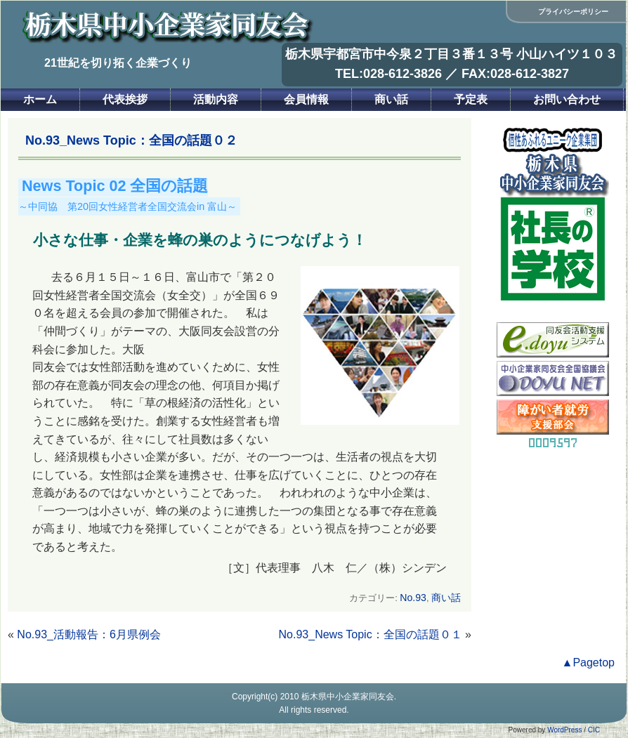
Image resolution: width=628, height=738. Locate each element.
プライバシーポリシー (573, 11)
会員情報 (306, 99)
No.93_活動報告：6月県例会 (89, 634)
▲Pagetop (588, 662)
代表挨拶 (125, 99)
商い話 (391, 99)
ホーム (40, 99)
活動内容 (215, 99)
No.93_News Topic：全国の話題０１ (370, 634)
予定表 (471, 99)
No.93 (413, 597)
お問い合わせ (567, 99)
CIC (594, 730)
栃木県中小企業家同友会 (347, 696)
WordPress (564, 730)
